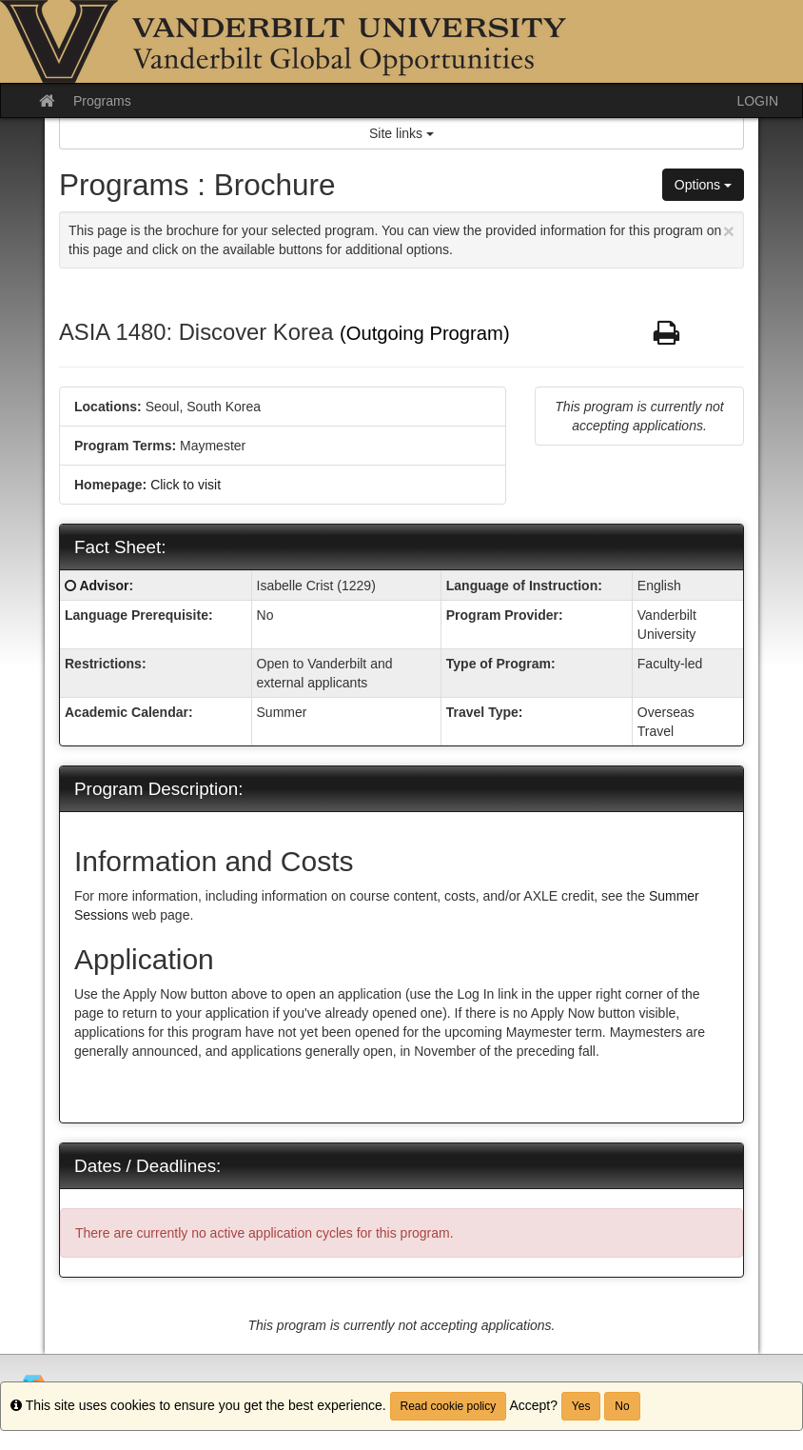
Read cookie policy (449, 1406)
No (622, 1406)
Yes (581, 1406)
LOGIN (757, 101)
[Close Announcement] (728, 231)
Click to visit (185, 484)
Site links (401, 133)
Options (703, 184)
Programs (102, 101)
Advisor (103, 585)
